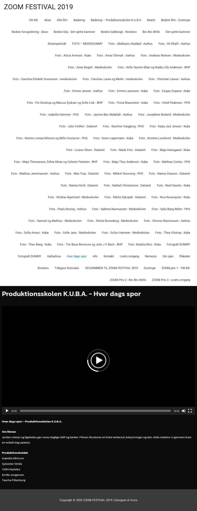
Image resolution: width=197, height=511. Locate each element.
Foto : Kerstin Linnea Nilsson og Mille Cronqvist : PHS (51, 138)
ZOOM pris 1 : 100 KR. (176, 268)
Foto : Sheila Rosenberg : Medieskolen (112, 221)
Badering (79, 20)
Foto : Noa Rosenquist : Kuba (171, 197)
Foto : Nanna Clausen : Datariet (169, 173)
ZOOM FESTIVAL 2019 (38, 7)
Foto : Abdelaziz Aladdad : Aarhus (131, 43)
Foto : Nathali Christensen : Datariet (127, 185)
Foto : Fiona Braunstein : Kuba (128, 103)
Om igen (168, 256)
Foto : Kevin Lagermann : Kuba (113, 138)
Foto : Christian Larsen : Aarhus (169, 79)
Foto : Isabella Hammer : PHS (59, 114)
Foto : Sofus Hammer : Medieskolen (125, 232)
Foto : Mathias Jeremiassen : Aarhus (35, 173)
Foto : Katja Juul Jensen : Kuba (170, 126)
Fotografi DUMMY (178, 244)
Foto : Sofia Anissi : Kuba (32, 232)
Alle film (62, 20)
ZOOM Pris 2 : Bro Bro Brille (128, 280)
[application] (98, 360)
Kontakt (109, 256)
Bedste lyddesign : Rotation (119, 32)
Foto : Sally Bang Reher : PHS (171, 209)
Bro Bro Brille (151, 32)
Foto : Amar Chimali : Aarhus (116, 55)
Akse (47, 20)
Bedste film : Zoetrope (175, 20)
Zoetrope (150, 268)
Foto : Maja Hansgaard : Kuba (170, 150)
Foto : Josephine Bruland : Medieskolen (164, 114)
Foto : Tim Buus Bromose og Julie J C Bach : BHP (89, 244)
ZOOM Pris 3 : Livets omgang (171, 280)
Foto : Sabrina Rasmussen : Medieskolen (119, 209)
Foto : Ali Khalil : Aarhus (174, 43)
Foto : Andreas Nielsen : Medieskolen (165, 55)
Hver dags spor (77, 256)
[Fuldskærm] (190, 411)
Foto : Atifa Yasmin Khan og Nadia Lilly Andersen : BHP (154, 67)
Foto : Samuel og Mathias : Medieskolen (55, 221)
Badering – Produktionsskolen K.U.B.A (116, 20)
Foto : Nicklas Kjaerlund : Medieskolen (73, 197)
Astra (133, 500)
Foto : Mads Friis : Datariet (127, 150)
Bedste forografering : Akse (30, 32)
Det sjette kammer (178, 32)
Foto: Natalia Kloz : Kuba (144, 244)
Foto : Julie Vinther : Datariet (78, 126)
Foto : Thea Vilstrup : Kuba (172, 232)
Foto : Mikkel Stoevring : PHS (124, 173)
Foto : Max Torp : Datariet (82, 173)
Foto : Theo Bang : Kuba (35, 244)
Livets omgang (129, 256)
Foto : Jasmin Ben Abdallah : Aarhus (108, 114)
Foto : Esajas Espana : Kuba (172, 91)
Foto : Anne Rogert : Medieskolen (90, 67)
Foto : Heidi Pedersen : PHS (172, 103)
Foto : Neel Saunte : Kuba (173, 185)
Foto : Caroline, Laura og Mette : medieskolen (113, 79)
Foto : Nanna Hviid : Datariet (79, 185)
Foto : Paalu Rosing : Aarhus (67, 209)
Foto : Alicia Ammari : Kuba (73, 55)
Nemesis (151, 256)
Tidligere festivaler (67, 268)
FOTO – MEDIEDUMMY (87, 43)
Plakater (184, 256)
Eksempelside (57, 43)
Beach (151, 20)
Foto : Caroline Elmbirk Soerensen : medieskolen (45, 79)
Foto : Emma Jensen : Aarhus (83, 91)
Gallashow (54, 256)
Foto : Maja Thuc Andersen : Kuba (125, 162)
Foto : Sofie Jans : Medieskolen (75, 232)
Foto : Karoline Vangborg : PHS (123, 126)
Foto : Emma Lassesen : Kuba (128, 91)
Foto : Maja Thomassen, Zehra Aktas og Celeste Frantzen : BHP (56, 162)
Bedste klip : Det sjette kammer (74, 32)
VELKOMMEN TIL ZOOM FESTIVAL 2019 (111, 268)
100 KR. (33, 20)
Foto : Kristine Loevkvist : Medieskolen (164, 138)
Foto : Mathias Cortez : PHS (172, 162)
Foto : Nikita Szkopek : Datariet (125, 197)
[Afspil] (7, 411)
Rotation (43, 268)
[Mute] (184, 411)
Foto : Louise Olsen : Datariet (85, 150)
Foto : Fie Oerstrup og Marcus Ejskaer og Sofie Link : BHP (65, 103)
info (95, 256)
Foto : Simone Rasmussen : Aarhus (167, 221)
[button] (98, 360)
